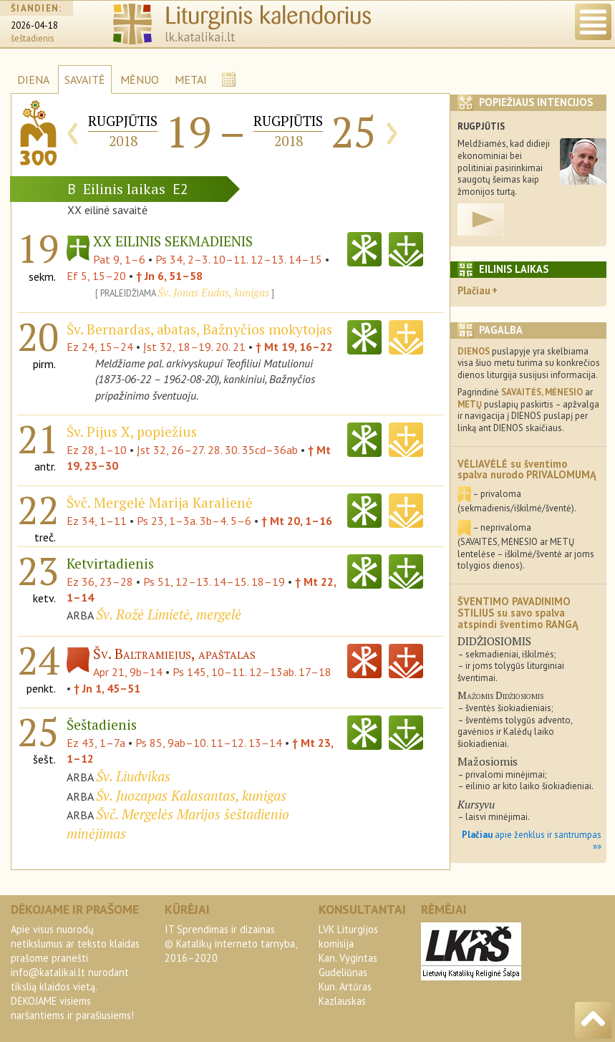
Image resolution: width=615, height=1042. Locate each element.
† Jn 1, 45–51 (107, 688)
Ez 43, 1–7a (96, 742)
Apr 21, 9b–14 (128, 672)
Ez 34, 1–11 (97, 520)
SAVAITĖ (84, 79)
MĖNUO (139, 79)
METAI (191, 79)
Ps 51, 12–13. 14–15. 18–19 (214, 581)
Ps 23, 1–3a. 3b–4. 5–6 (194, 520)
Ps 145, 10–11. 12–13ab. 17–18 (252, 672)
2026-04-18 (34, 25)
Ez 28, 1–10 (97, 450)
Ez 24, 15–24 (100, 346)
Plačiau (473, 290)
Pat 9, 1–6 (119, 259)
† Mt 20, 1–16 (296, 520)
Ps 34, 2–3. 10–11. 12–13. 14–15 (238, 259)
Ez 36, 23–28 (100, 581)
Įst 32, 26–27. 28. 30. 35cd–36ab (217, 450)
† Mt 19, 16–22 (294, 346)
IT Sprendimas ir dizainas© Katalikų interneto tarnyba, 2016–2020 (230, 943)
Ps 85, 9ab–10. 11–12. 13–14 (208, 742)
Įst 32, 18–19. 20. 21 (194, 346)
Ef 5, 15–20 (96, 276)
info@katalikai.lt (48, 972)
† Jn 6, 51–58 (169, 276)
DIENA (33, 79)
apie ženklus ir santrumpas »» (531, 841)
